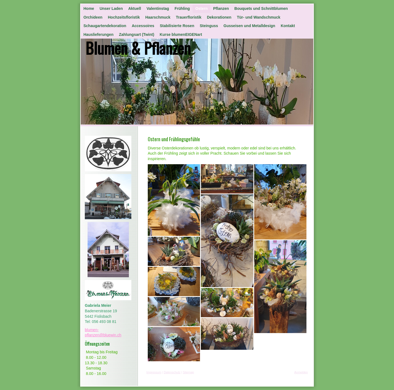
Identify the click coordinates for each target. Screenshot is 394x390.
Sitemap (188, 372)
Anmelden (301, 372)
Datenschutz (172, 372)
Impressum (153, 372)
